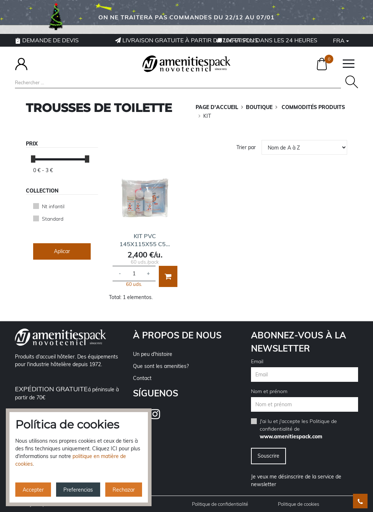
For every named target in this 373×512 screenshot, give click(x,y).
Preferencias (78, 489)
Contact (142, 378)
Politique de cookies (298, 504)
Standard (52, 219)
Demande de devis (47, 40)
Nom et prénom (269, 391)
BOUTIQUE (259, 107)
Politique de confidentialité (220, 504)
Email (257, 361)
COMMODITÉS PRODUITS (312, 107)
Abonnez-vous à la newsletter (298, 342)
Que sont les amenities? (161, 366)
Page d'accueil (217, 107)
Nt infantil (53, 206)
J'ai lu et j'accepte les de (298, 429)
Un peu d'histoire (152, 354)
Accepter (33, 489)
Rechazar (124, 489)
